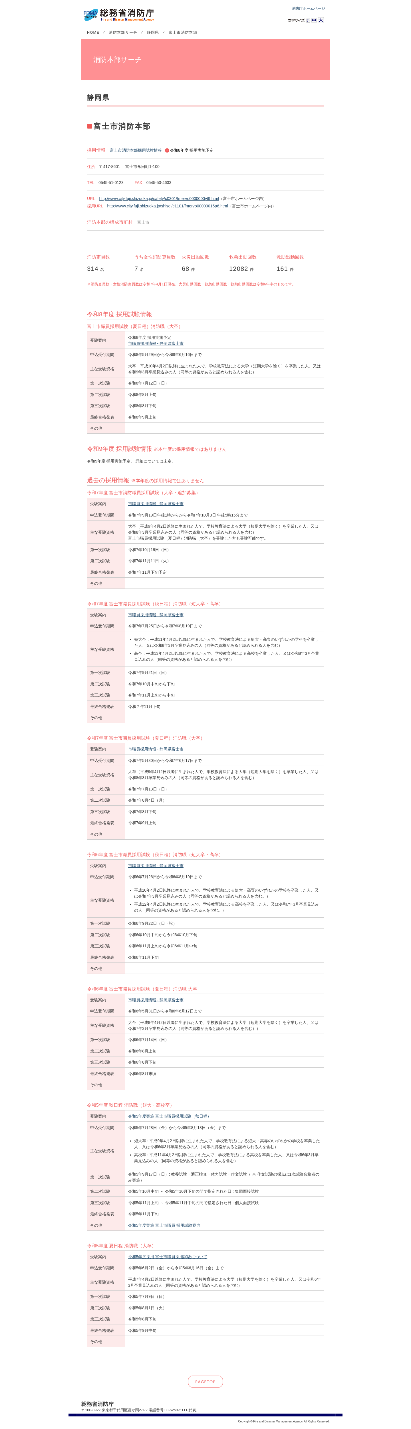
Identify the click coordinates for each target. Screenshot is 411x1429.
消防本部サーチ (123, 33)
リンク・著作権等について (145, 1421)
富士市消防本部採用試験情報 (136, 150)
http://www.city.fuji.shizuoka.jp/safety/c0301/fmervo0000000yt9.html (159, 198)
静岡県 (153, 33)
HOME (93, 33)
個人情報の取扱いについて (102, 1421)
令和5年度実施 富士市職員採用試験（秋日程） (169, 1116)
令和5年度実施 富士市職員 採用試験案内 (164, 1225)
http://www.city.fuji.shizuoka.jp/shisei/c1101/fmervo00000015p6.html (167, 206)
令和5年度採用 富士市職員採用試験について (167, 1256)
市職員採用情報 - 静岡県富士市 (156, 343)
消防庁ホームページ (308, 8)
